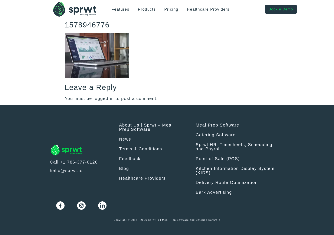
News (125, 139)
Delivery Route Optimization (227, 182)
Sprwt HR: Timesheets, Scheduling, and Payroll (235, 146)
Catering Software (216, 134)
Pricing (171, 9)
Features (120, 9)
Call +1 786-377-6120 (74, 162)
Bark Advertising (214, 192)
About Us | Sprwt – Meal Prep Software (146, 127)
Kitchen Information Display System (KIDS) (235, 170)
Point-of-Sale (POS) (218, 158)
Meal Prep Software (217, 125)
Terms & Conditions (140, 149)
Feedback (130, 158)
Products (147, 9)
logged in (104, 98)
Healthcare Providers (208, 9)
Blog (124, 168)
